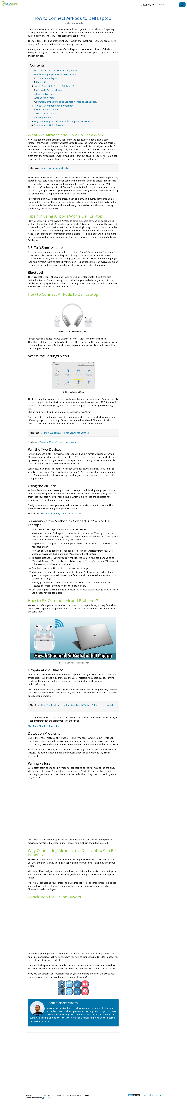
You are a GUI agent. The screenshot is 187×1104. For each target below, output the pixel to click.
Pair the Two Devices (46, 93)
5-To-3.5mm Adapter (46, 78)
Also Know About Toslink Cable (43, 726)
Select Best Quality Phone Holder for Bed (61, 513)
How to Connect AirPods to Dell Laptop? (54, 86)
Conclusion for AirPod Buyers (48, 125)
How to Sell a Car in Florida (54, 168)
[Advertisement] (73, 1061)
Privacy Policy (147, 1095)
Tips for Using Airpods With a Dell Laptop (55, 74)
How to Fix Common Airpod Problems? (53, 105)
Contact (158, 1095)
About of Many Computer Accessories (58, 442)
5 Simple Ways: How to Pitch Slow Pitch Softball (65, 432)
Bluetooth (41, 82)
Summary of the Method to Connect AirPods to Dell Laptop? (66, 101)
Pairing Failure (43, 117)
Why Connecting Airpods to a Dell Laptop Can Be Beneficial (63, 121)
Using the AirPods (45, 97)
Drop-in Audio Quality (47, 109)
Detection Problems (46, 113)
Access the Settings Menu (49, 90)
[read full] (47, 1098)
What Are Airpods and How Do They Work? (55, 70)
